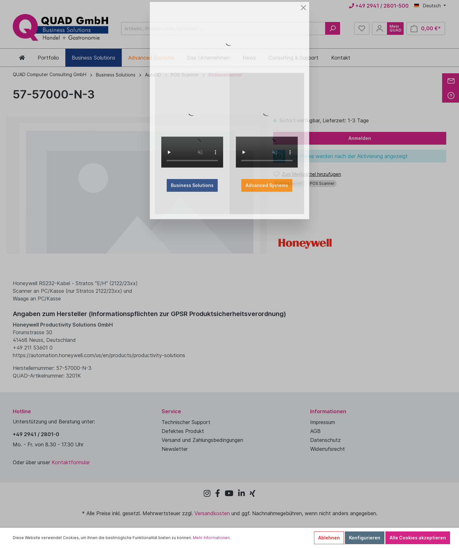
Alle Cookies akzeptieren (418, 537)
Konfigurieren (364, 537)
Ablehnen (329, 537)
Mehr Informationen (211, 537)
